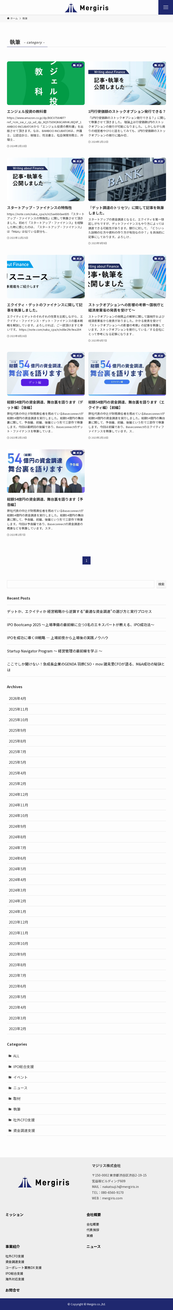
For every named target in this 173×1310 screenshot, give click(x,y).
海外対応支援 (14, 1279)
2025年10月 (18, 719)
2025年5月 (17, 762)
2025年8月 (17, 741)
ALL (16, 1055)
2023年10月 (18, 943)
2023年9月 (17, 954)
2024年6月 (17, 858)
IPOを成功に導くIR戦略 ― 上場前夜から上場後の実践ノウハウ (57, 637)
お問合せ (12, 1290)
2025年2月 (17, 783)
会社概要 (93, 1214)
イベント (20, 1077)
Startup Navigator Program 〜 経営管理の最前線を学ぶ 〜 (54, 651)
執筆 (16, 1109)
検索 (161, 584)
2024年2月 (17, 901)
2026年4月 (17, 698)
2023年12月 (18, 922)
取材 (16, 1098)
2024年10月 (18, 815)
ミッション (14, 1214)
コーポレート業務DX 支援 (23, 1267)
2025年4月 (17, 773)
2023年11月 (18, 932)
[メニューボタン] (165, 7)
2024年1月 (17, 911)
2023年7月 (17, 975)
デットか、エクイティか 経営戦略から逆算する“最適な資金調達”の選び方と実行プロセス (79, 611)
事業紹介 (12, 1246)
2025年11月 (18, 709)
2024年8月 (17, 836)
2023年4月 (17, 1007)
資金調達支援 (24, 1130)
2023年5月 (17, 996)
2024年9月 (17, 826)
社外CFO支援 (24, 1120)
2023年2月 (17, 1028)
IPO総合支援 (23, 1066)
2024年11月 (18, 805)
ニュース (20, 1087)
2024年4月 (17, 879)
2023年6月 (17, 986)
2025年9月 (17, 730)
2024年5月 (17, 868)
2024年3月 (17, 890)
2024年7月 (17, 847)
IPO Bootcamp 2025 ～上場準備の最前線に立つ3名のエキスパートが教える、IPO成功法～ (80, 624)
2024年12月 (18, 794)
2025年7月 (17, 751)
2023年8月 (17, 964)
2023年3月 (17, 1018)
